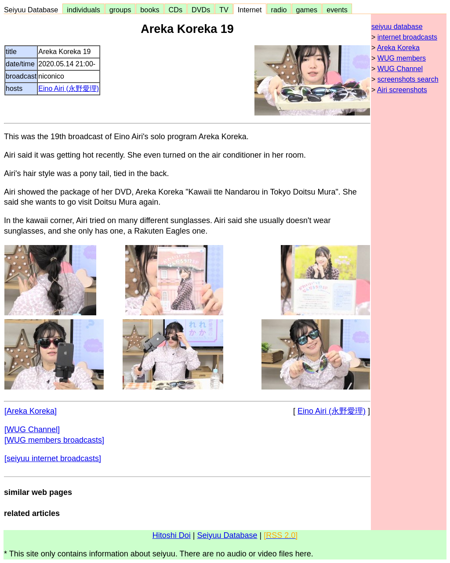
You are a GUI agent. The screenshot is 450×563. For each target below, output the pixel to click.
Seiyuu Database (33, 10)
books (149, 10)
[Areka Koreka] (30, 411)
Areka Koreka (398, 47)
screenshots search (408, 79)
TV (223, 10)
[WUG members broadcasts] (54, 440)
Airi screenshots (402, 90)
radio (279, 10)
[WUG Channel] (32, 429)
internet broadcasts (407, 37)
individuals (83, 10)
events (337, 10)
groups (120, 10)
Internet (250, 10)
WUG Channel (400, 68)
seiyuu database (397, 26)
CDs (175, 10)
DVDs (201, 10)
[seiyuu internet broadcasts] (52, 458)
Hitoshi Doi (171, 535)
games (307, 10)
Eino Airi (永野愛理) (68, 88)
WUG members (401, 58)
